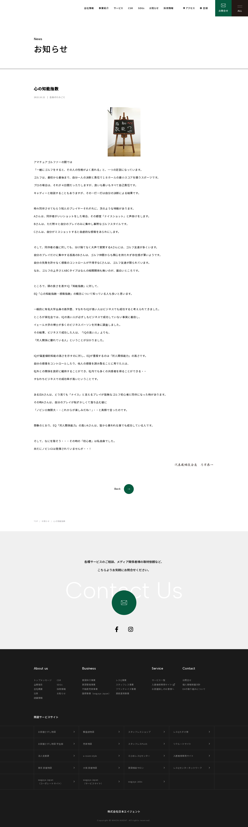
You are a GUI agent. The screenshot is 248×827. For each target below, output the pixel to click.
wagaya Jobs (135, 781)
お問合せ (223, 10)
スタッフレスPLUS (137, 743)
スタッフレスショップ (139, 731)
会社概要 (38, 689)
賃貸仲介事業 (89, 680)
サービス (118, 8)
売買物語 (87, 743)
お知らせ (154, 8)
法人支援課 (43, 755)
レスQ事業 (121, 680)
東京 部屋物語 (45, 767)
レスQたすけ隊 (181, 731)
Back (124, 489)
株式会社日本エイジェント (124, 811)
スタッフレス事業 (125, 684)
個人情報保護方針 (191, 684)
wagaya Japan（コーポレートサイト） (50, 781)
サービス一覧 (158, 680)
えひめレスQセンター (139, 755)
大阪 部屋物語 (90, 767)
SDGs (141, 8)
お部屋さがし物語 (47, 731)
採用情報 (168, 8)
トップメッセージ (43, 680)
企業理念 (38, 684)
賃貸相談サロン (136, 767)
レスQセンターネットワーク (187, 767)
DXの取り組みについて (194, 689)
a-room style (90, 755)
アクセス (190, 8)
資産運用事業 (122, 693)
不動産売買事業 (90, 689)
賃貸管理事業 (89, 684)
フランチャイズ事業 (126, 689)
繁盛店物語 (88, 731)
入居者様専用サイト (162, 684)
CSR (130, 8)
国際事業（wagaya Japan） (96, 693)
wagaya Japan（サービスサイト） (93, 781)
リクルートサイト (182, 743)
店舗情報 (38, 697)
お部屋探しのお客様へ (163, 689)
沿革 (36, 693)
